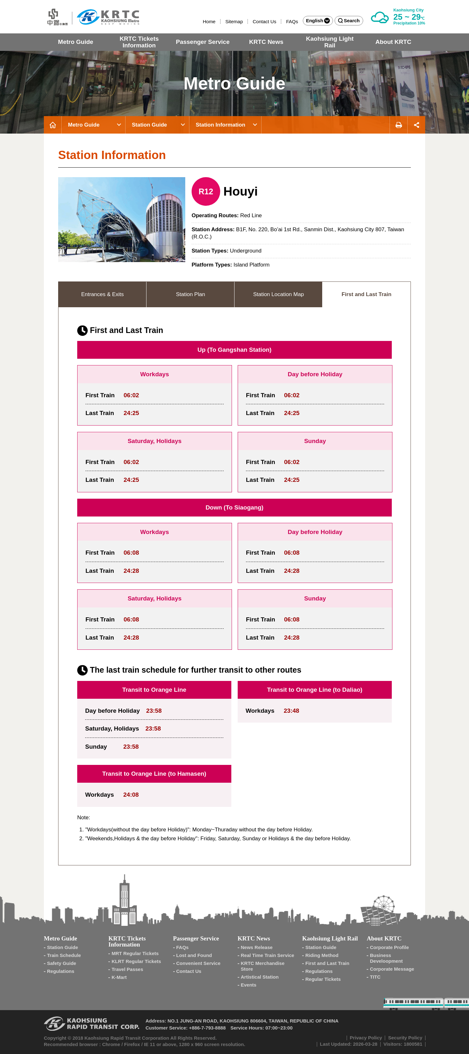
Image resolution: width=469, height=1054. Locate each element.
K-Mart (119, 977)
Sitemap (234, 21)
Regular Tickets (323, 979)
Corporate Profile (389, 947)
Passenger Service (202, 41)
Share (416, 125)
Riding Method (321, 955)
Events (248, 985)
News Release (257, 947)
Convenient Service (198, 963)
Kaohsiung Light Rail (330, 42)
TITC (375, 977)
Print (398, 125)
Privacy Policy (366, 1037)
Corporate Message (392, 969)
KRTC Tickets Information (139, 42)
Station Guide (149, 125)
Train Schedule (64, 955)
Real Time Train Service (267, 955)
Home (209, 21)
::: (200, 21)
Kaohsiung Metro (91, 16)
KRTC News (266, 41)
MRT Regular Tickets (135, 953)
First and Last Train (327, 963)
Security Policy (405, 1037)
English (318, 21)
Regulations (60, 971)
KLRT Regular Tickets (136, 961)
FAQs (292, 21)
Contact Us (264, 21)
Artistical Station (260, 977)
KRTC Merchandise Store (263, 966)
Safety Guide (61, 963)
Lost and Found (194, 955)
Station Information (220, 125)
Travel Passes (127, 969)
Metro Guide (75, 41)
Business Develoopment (386, 958)
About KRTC (393, 41)
